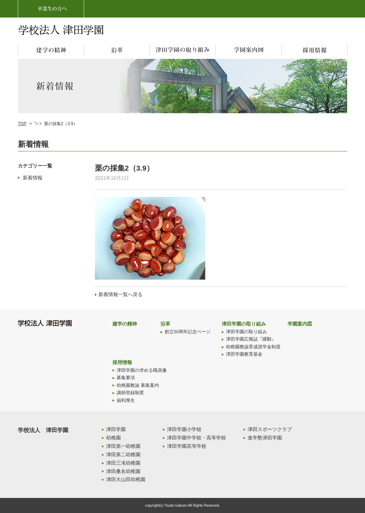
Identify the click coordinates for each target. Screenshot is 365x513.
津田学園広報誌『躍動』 (251, 339)
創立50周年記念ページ (188, 331)
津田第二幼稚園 (123, 454)
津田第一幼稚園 (123, 446)
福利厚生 (126, 400)
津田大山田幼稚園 (125, 479)
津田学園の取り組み (244, 324)
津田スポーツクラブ (270, 429)
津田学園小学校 (184, 429)
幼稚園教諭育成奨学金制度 (253, 346)
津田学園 (116, 429)
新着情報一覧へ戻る (120, 294)
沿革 (165, 324)
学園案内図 (300, 324)
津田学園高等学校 (186, 446)
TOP (22, 123)
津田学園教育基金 (244, 354)
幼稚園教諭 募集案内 (138, 385)
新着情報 (32, 177)
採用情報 (122, 362)
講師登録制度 (130, 392)
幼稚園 (113, 437)
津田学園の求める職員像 (142, 370)
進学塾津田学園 (265, 437)
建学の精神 (124, 324)
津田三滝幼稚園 (123, 463)
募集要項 (126, 377)
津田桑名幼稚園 (123, 471)
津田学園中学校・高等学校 (196, 437)
